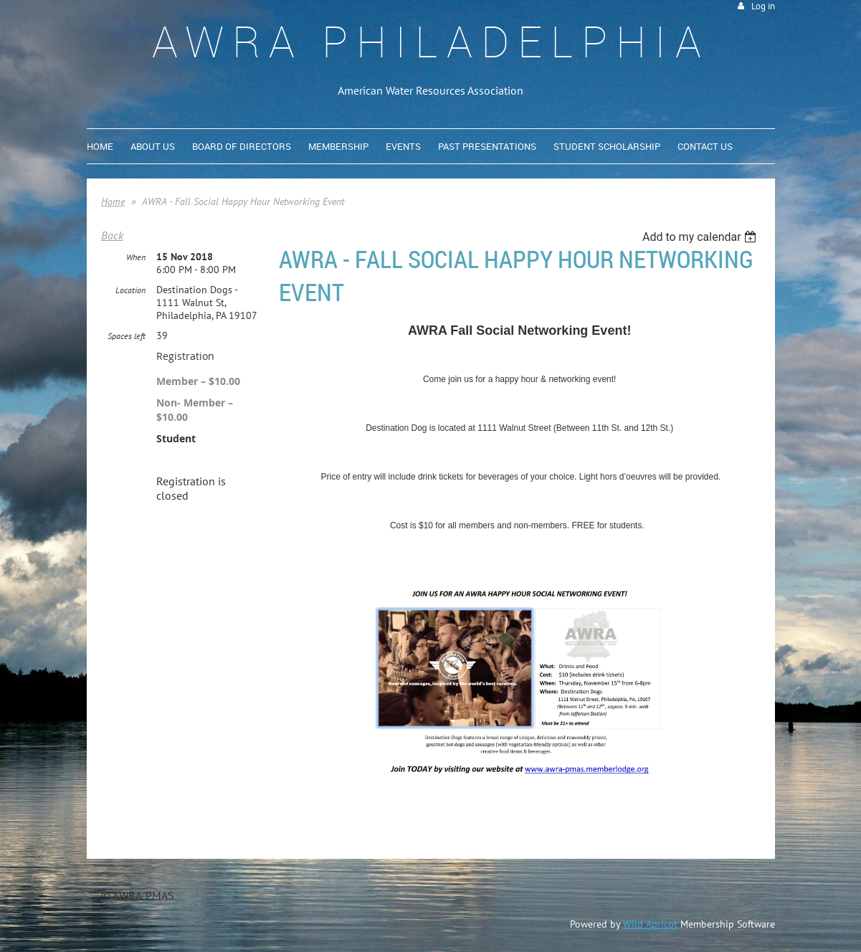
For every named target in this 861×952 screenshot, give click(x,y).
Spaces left (127, 335)
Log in (763, 6)
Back (112, 235)
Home (113, 201)
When (136, 257)
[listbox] (701, 237)
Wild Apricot (650, 924)
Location (130, 290)
